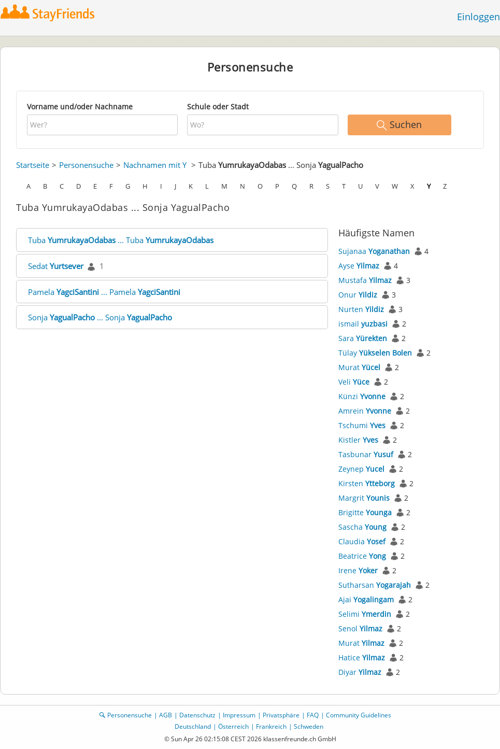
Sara (362, 338)
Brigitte (365, 512)
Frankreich (271, 726)
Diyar (359, 672)
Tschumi (361, 425)
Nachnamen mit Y (155, 165)
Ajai (366, 599)
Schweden (308, 726)
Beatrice (362, 556)
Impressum (239, 715)
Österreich (233, 726)
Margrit (364, 498)
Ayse (358, 266)
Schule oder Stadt (218, 106)
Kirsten (366, 483)
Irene (358, 570)
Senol (360, 628)
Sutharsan (374, 585)
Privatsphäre (281, 715)
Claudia (361, 541)
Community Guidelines (358, 715)
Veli (353, 382)
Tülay (375, 353)
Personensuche (86, 165)
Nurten (361, 309)
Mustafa (365, 280)
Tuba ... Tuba (120, 240)
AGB (165, 715)
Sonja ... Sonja (100, 317)
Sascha (362, 527)
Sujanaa (374, 251)
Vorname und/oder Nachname (80, 106)
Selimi (364, 614)
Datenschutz (197, 715)
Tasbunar (365, 454)
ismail (363, 324)
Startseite (32, 165)
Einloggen (478, 16)
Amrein (364, 411)
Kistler (358, 440)
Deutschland (193, 726)
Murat (359, 367)
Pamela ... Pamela (104, 292)
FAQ (313, 715)
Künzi (361, 396)
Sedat (55, 266)
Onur (357, 295)
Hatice (361, 657)
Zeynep (361, 469)
